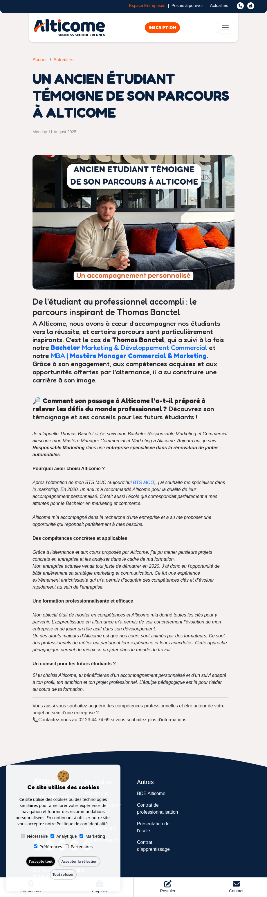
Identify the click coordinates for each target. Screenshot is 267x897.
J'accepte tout (41, 861)
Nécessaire (34, 836)
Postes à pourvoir (188, 6)
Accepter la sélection (79, 861)
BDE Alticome (151, 793)
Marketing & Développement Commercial (129, 347)
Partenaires (79, 846)
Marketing (92, 836)
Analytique (63, 836)
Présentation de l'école (153, 827)
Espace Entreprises (147, 6)
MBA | (129, 355)
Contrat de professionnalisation (157, 809)
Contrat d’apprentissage (153, 846)
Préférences (48, 846)
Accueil (40, 59)
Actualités (219, 6)
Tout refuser (63, 874)
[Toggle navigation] (225, 27)
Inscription (162, 27)
